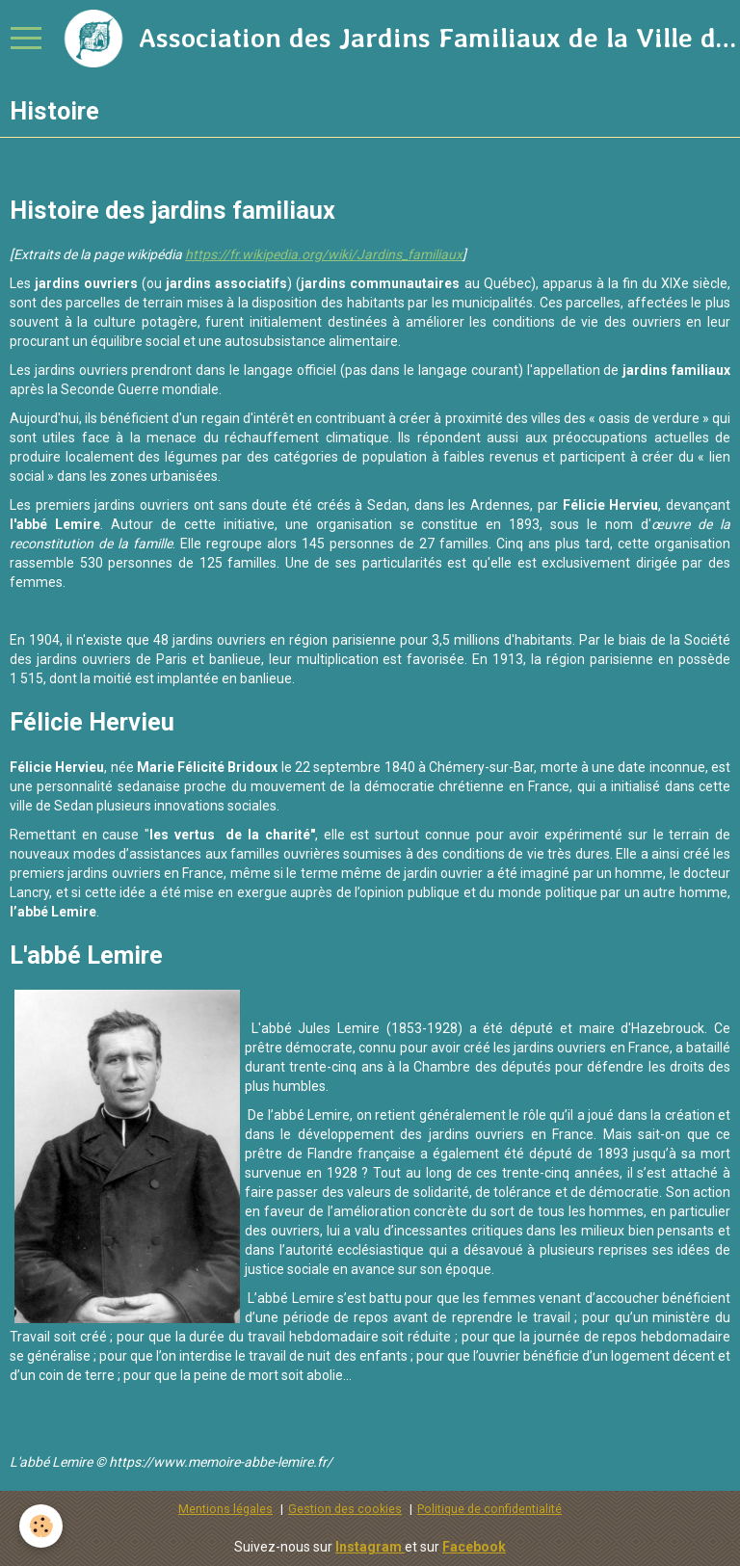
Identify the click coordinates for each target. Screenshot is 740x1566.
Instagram (370, 1546)
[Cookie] (41, 1526)
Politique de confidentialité (489, 1508)
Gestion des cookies (345, 1508)
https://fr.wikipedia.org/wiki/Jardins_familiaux (323, 254)
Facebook (474, 1546)
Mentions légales (225, 1508)
